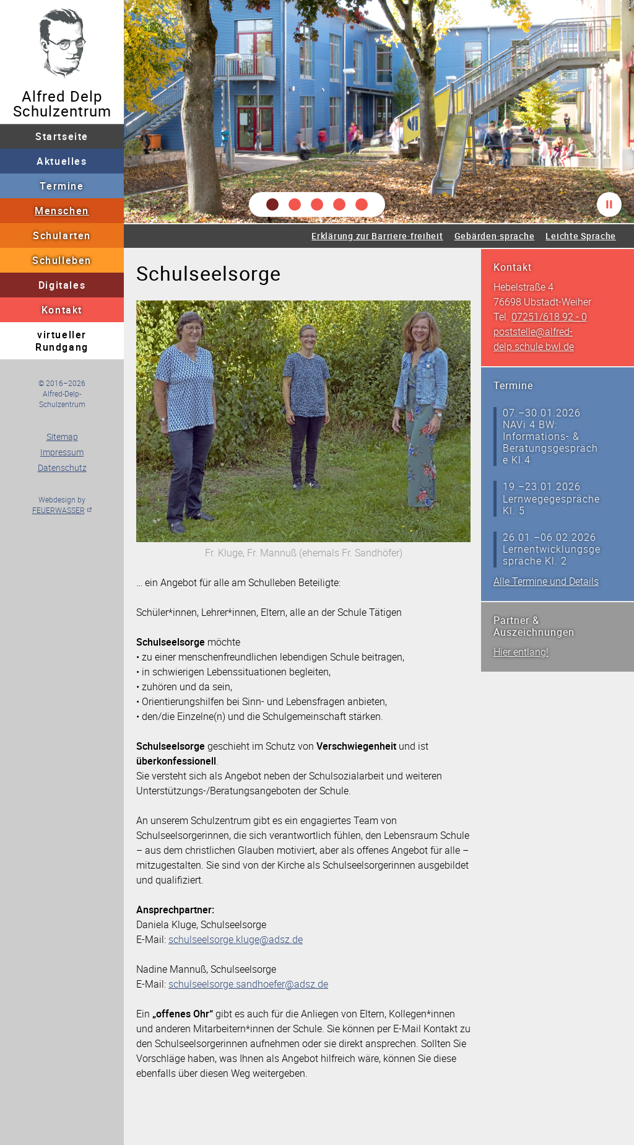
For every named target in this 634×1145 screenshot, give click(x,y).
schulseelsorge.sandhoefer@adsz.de (248, 984)
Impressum (62, 452)
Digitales (61, 285)
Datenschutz (62, 467)
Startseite (62, 136)
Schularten (62, 235)
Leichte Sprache (580, 236)
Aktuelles (62, 161)
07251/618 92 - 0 (549, 316)
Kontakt (61, 310)
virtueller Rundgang (62, 341)
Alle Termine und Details (546, 581)
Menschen (62, 210)
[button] (272, 204)
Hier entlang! (521, 652)
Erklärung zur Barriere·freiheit (377, 236)
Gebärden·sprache (494, 236)
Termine (62, 186)
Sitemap (62, 436)
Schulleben (62, 260)
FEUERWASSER (58, 510)
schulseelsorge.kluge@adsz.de (235, 939)
